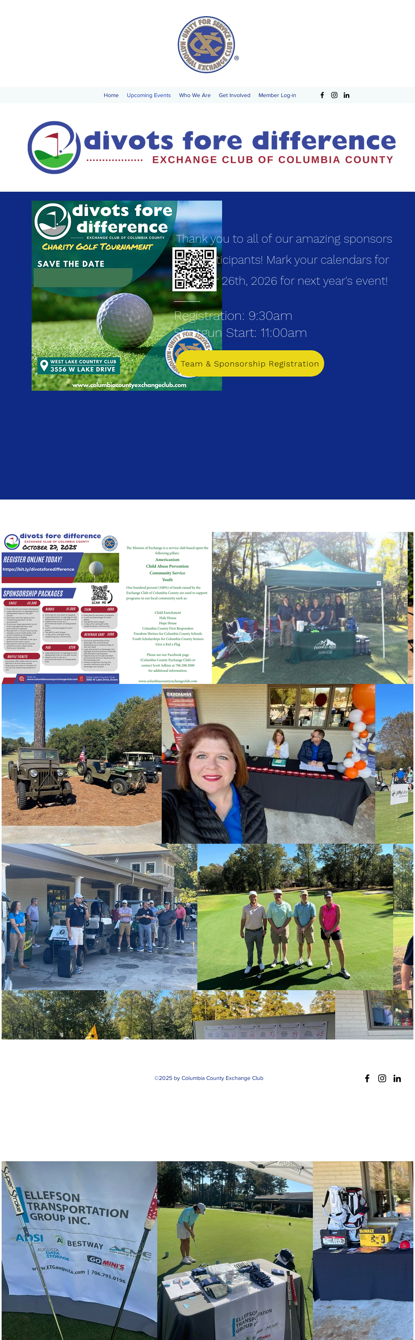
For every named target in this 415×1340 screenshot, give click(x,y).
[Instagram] (334, 95)
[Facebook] (322, 95)
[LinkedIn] (346, 95)
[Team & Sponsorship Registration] (250, 363)
